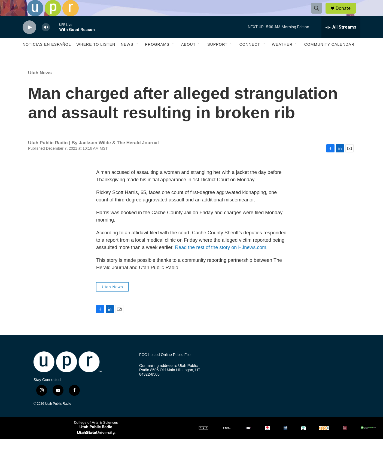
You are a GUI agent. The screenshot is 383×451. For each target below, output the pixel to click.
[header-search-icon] (319, 14)
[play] (29, 39)
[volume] (45, 39)
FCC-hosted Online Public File (164, 367)
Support (217, 56)
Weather (282, 56)
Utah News (40, 85)
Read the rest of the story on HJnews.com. (221, 259)
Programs (157, 56)
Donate (346, 14)
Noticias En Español (47, 56)
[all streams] (340, 39)
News (127, 56)
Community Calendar (329, 56)
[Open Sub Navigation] (137, 56)
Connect (249, 56)
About (188, 56)
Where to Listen (95, 56)
